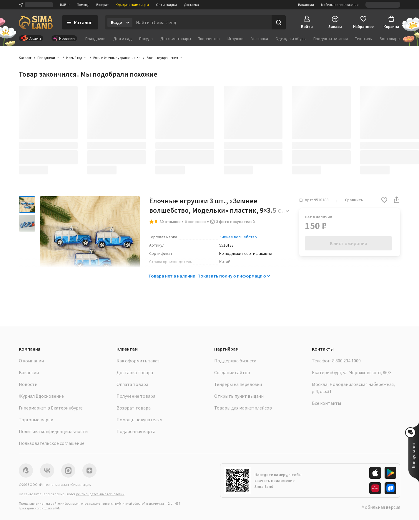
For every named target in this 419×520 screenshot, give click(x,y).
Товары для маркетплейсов (243, 408)
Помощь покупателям (139, 419)
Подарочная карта (136, 431)
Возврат (102, 4)
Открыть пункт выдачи (239, 396)
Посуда (146, 38)
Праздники (95, 38)
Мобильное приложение (339, 4)
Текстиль (363, 38)
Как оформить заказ (138, 361)
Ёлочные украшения (162, 57)
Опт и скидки (166, 4)
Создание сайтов (232, 372)
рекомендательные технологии (100, 494)
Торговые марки (36, 419)
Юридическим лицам (132, 4)
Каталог (25, 57)
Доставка (191, 4)
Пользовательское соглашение (51, 443)
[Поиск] (279, 22)
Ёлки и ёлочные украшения (114, 57)
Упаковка (259, 38)
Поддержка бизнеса (235, 361)
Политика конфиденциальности (53, 431)
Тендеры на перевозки (238, 384)
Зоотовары (390, 38)
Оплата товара (132, 384)
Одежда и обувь (290, 38)
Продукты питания (330, 38)
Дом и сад (122, 38)
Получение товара (136, 396)
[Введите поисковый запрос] (202, 22)
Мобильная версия (380, 507)
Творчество (209, 38)
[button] (384, 200)
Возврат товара (134, 408)
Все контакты (326, 403)
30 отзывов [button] (169, 221)
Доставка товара (135, 372)
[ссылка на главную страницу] (36, 22)
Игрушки (235, 38)
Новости (28, 384)
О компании (31, 361)
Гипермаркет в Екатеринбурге (51, 408)
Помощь (83, 4)
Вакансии (306, 4)
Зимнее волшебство (238, 237)
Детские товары (175, 38)
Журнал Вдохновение (41, 396)
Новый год (74, 57)
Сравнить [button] (349, 199)
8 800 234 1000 (346, 361)
